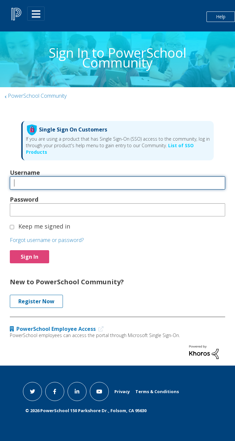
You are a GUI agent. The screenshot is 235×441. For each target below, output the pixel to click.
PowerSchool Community (37, 95)
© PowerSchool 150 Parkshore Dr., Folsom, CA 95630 (86, 410)
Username (25, 172)
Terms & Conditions (157, 391)
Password (24, 199)
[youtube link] (99, 391)
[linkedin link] (77, 391)
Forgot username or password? (47, 240)
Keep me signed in (44, 226)
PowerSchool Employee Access (58, 328)
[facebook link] (54, 391)
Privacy (122, 391)
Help (220, 16)
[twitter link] (32, 391)
